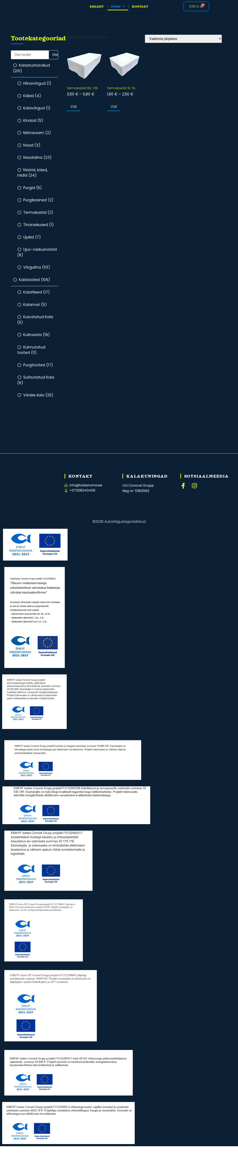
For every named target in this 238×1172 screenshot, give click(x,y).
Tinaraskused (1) (38, 228)
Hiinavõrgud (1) (37, 87)
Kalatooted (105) (34, 283)
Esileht (97, 8)
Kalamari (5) (35, 308)
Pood (118, 8)
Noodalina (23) (37, 161)
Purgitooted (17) (38, 368)
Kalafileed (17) (36, 296)
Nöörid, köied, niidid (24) (32, 176)
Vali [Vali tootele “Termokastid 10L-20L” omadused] (73, 110)
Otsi (55, 59)
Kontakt (140, 8)
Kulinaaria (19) (36, 338)
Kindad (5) (33, 124)
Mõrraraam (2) (37, 136)
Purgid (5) (32, 191)
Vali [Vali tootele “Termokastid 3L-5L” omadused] (114, 110)
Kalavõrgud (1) (36, 112)
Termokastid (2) (38, 216)
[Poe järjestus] (183, 42)
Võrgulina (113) (36, 271)
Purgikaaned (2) (38, 203)
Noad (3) (31, 149)
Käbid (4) (32, 99)
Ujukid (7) (32, 241)
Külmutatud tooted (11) (31, 353)
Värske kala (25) (38, 399)
